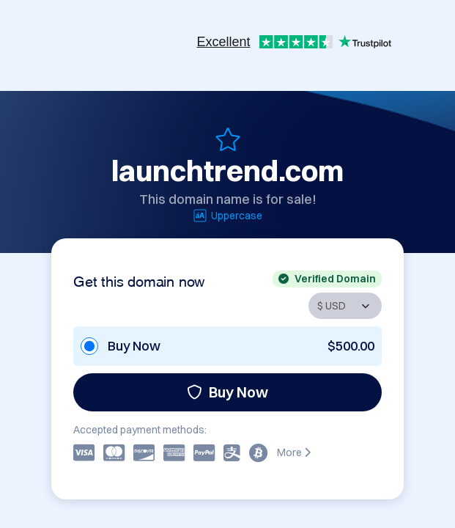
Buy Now (227, 392)
